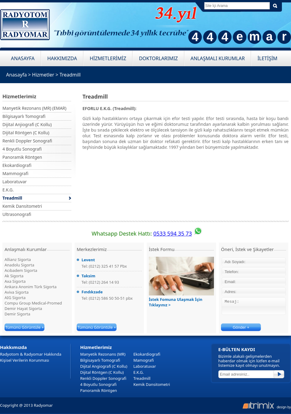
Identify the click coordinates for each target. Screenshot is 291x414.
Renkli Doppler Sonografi (27, 141)
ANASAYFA (23, 58)
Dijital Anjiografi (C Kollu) (27, 124)
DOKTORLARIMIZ (158, 58)
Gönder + (241, 327)
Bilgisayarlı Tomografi (23, 116)
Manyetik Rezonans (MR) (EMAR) (34, 108)
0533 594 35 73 (172, 233)
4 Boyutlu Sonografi (22, 149)
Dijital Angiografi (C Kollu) (103, 366)
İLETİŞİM (267, 58)
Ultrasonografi (16, 214)
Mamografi (143, 360)
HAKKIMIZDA (62, 58)
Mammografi (15, 173)
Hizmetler (43, 74)
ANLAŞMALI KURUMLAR (218, 58)
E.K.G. (8, 190)
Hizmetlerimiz (96, 347)
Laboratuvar (14, 181)
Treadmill (70, 74)
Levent (88, 259)
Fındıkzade (92, 292)
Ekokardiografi (17, 165)
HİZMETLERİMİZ (108, 58)
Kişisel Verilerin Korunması (24, 360)
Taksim (88, 276)
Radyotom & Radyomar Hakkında (30, 354)
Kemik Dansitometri (22, 206)
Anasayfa (16, 74)
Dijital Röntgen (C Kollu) (25, 132)
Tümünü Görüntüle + (24, 327)
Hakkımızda (13, 347)
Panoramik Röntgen (22, 157)
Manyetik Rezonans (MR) (102, 354)
